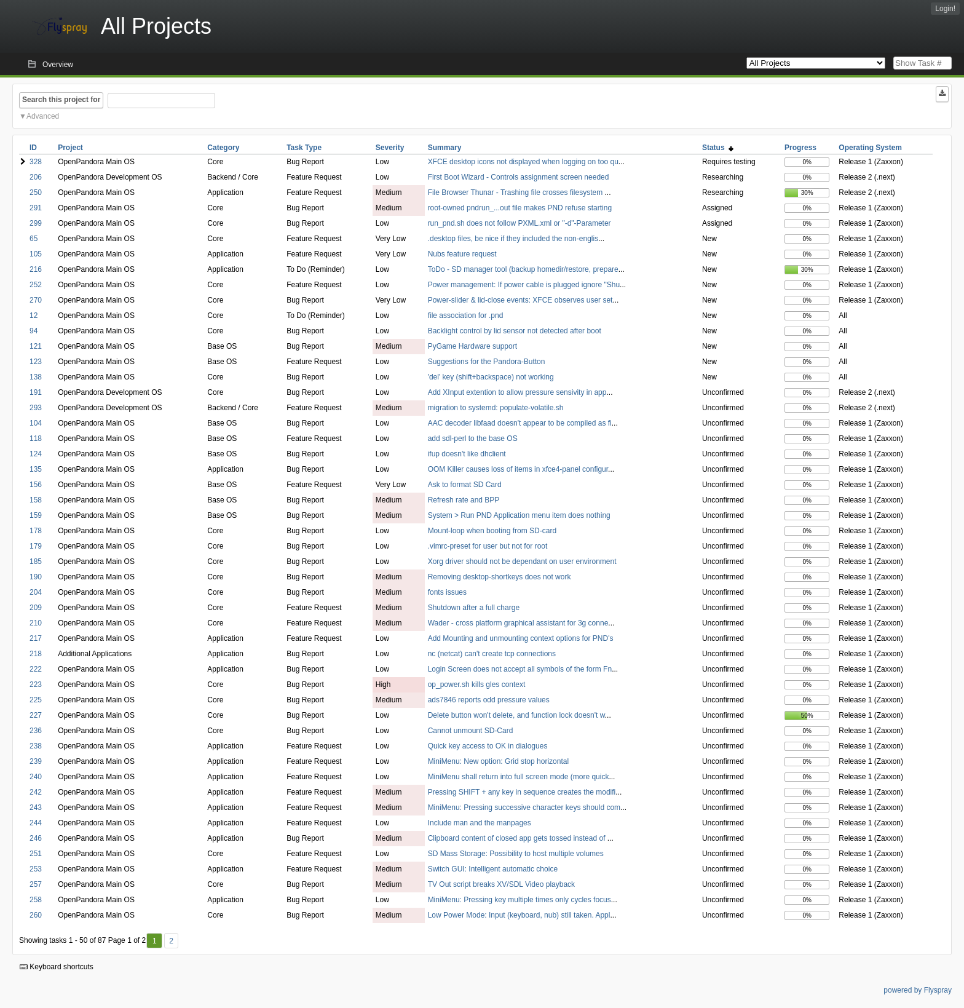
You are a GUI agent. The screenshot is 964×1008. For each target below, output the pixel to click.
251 (36, 853)
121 (36, 346)
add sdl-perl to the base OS (473, 438)
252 (36, 284)
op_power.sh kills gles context (477, 684)
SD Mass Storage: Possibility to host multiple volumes (516, 853)
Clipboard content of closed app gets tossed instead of (517, 838)
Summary (445, 147)
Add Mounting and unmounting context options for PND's (521, 638)
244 (36, 823)
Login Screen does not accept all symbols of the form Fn (520, 669)
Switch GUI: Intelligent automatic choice (493, 869)
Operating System (870, 147)
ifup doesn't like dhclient (467, 454)
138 (36, 377)
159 (36, 515)
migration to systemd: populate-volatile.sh (496, 407)
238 (36, 746)
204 (36, 592)
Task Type (304, 147)
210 (36, 623)
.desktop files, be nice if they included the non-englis (513, 238)
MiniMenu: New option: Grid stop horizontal (498, 761)
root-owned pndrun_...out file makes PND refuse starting (520, 208)
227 (36, 715)
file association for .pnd (466, 315)
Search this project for (61, 99)
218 (36, 653)
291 (36, 208)
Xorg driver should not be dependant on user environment (522, 561)
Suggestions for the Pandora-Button (486, 361)
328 (36, 161)
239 (36, 761)
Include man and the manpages (479, 823)
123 (36, 361)
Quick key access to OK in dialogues (488, 746)
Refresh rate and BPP (464, 500)
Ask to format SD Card (465, 484)
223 (36, 684)
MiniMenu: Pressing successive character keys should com (524, 807)
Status (717, 147)
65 (34, 238)
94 (34, 331)
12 (34, 315)
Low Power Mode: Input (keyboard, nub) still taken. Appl (519, 915)
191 (36, 392)
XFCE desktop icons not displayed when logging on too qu (523, 161)
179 (36, 546)
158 (36, 500)
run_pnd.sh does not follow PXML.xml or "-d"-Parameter (519, 223)
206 (36, 177)
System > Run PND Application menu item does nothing (519, 515)
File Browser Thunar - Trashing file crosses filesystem (516, 192)
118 (36, 438)
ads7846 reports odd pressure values (489, 700)
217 (36, 638)
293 (36, 407)
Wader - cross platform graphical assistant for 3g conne (518, 623)
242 (36, 792)
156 (36, 484)
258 (36, 899)
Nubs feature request (462, 254)
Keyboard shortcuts (56, 966)
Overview (57, 64)
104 (36, 423)
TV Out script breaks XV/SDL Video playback (501, 884)
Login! (945, 8)
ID (33, 147)
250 (36, 192)
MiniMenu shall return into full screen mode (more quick (518, 776)
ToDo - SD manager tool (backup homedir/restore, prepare (523, 269)
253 (36, 869)
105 (36, 254)
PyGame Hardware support (472, 346)
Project (70, 147)
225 (36, 700)
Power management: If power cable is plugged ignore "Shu (524, 284)
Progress (800, 147)
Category (223, 147)
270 (36, 300)
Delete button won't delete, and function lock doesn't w (516, 715)
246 (36, 838)
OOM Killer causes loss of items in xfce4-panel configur (518, 469)
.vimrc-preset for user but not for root (488, 546)
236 (36, 730)
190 (36, 577)
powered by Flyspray (917, 990)
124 (36, 454)
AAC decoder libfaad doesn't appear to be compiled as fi (520, 423)
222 (36, 669)
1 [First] (154, 941)
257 (36, 884)
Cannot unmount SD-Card (470, 730)
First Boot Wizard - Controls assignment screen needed (518, 177)
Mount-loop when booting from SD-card (492, 530)
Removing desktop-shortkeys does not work (499, 577)
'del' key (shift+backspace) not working (491, 377)
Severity (390, 147)
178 (36, 530)
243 (36, 807)
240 (36, 776)
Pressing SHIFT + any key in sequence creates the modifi (522, 792)
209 (36, 607)
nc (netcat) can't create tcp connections (492, 653)
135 (36, 469)
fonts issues (447, 592)
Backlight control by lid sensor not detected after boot (514, 331)
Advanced (42, 116)
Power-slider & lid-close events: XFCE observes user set (520, 300)
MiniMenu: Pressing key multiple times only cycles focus (519, 899)
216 (36, 269)
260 (36, 915)
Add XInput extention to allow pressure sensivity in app (517, 392)
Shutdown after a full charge (474, 607)
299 (36, 223)
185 (36, 561)
